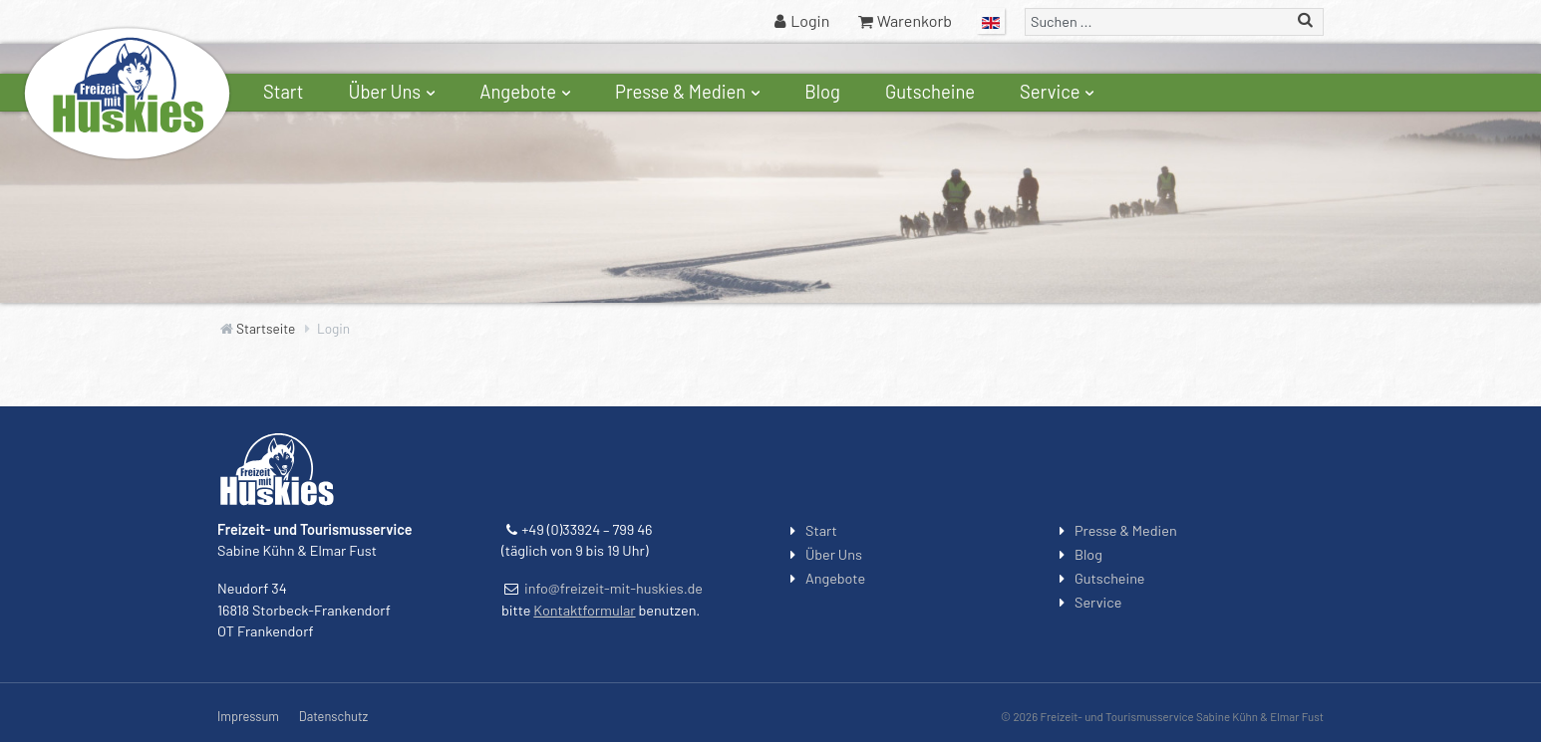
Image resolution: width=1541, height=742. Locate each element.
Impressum (248, 716)
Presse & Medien (690, 92)
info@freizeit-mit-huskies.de (613, 588)
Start (283, 92)
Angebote (527, 92)
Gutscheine (930, 92)
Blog (822, 92)
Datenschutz (333, 716)
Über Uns (395, 92)
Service (1059, 92)
